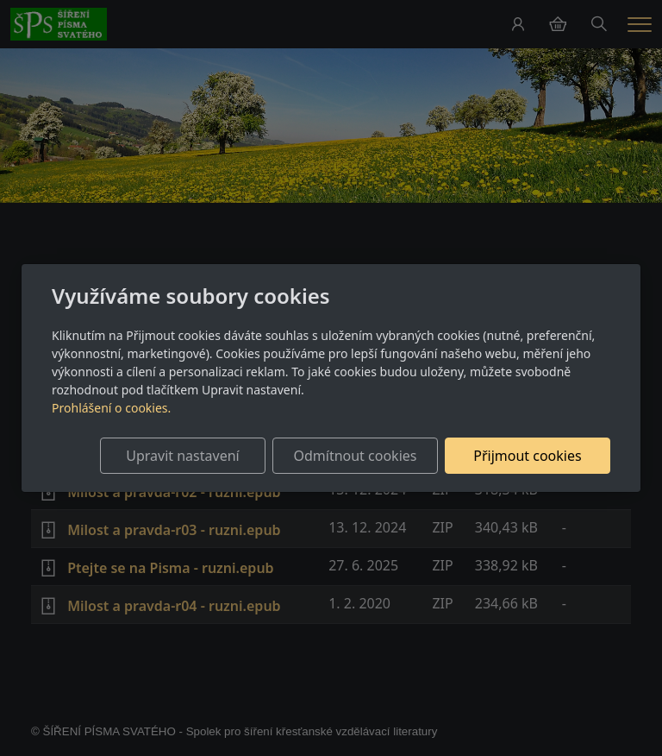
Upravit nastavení (182, 455)
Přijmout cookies (527, 455)
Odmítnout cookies (354, 455)
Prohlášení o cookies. (111, 408)
